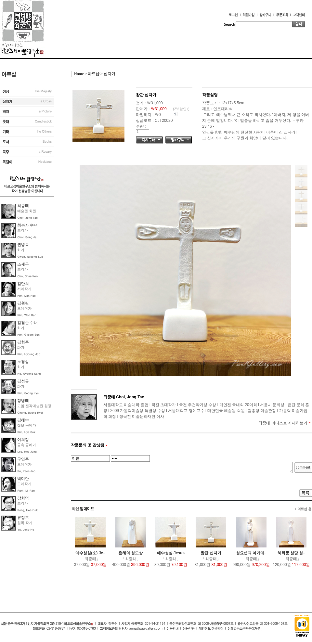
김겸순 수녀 (27, 322)
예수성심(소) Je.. (90, 553)
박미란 (23, 478)
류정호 (23, 517)
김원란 (23, 303)
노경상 (23, 361)
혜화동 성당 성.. (291, 553)
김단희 (23, 283)
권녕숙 (23, 244)
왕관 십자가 (211, 553)
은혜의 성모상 (130, 553)
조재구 (23, 264)
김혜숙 (23, 420)
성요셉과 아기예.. (251, 553)
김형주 (23, 342)
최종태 (23, 205)
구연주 (23, 459)
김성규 (23, 381)
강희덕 (23, 498)
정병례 (23, 400)
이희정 (23, 439)
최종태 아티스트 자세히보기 (282, 423)
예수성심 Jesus (171, 553)
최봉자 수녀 (27, 225)
